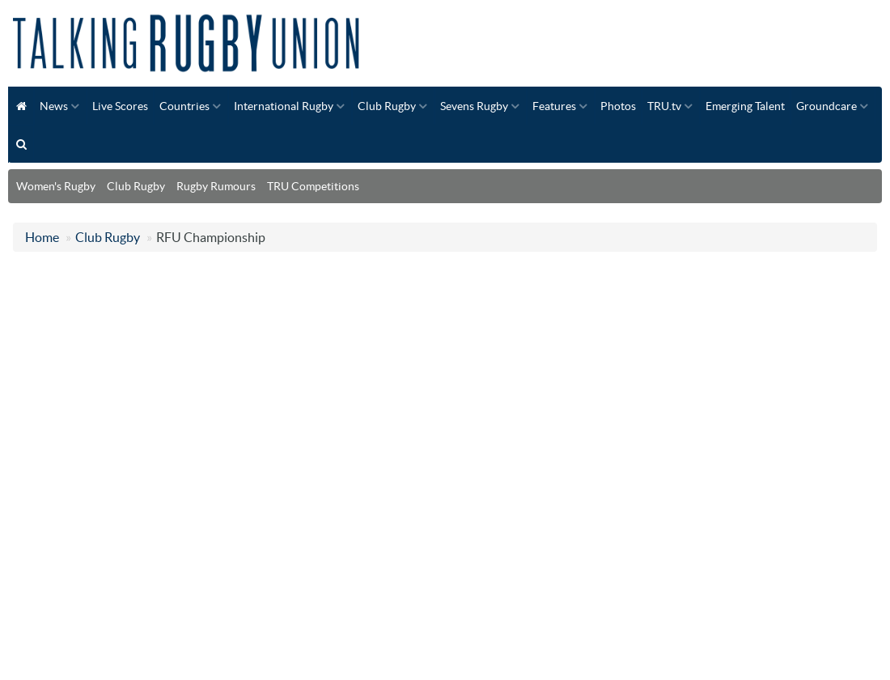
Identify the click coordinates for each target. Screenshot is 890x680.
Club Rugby (387, 106)
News (54, 106)
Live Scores (120, 106)
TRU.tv (664, 106)
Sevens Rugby (474, 106)
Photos (618, 106)
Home (42, 237)
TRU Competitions (313, 186)
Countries (184, 106)
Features (554, 106)
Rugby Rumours (216, 186)
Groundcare (826, 106)
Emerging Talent (745, 106)
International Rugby (283, 106)
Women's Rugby (55, 186)
